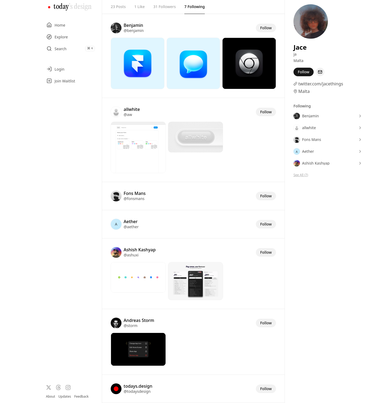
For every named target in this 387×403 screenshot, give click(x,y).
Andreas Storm (139, 320)
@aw (128, 114)
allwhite (132, 109)
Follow (266, 27)
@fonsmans (134, 198)
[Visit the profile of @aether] (116, 224)
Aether (131, 221)
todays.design (138, 386)
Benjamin (133, 25)
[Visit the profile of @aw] (116, 112)
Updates (64, 396)
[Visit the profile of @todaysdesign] (116, 388)
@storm (131, 325)
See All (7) (300, 175)
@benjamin (134, 30)
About (50, 396)
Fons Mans (135, 193)
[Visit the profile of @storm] (116, 323)
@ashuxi (131, 254)
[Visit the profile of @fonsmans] (116, 196)
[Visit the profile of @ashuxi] (116, 252)
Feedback (81, 396)
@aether (131, 226)
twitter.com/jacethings (320, 84)
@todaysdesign (137, 391)
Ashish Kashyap (140, 249)
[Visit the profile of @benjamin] (116, 28)
